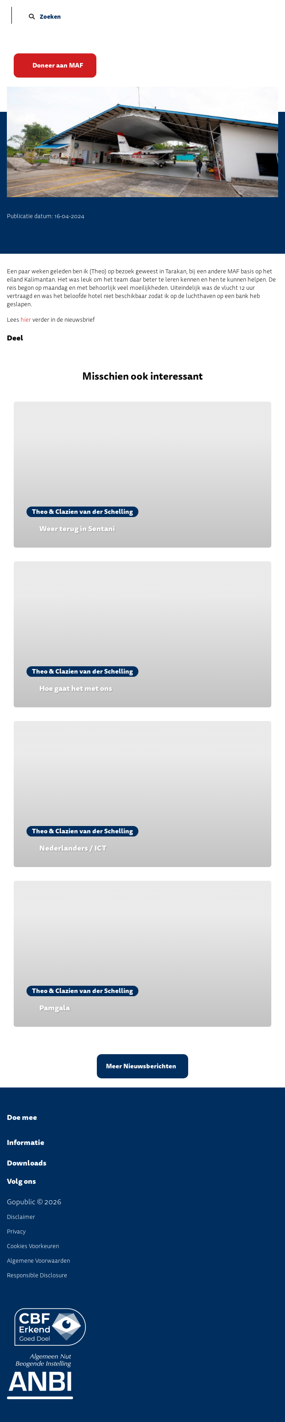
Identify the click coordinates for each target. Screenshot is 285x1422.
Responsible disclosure (37, 1275)
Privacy (16, 1231)
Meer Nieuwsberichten (141, 1066)
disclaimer (21, 1217)
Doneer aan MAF (57, 65)
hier (26, 319)
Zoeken (45, 16)
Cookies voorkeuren (33, 1246)
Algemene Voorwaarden (38, 1260)
